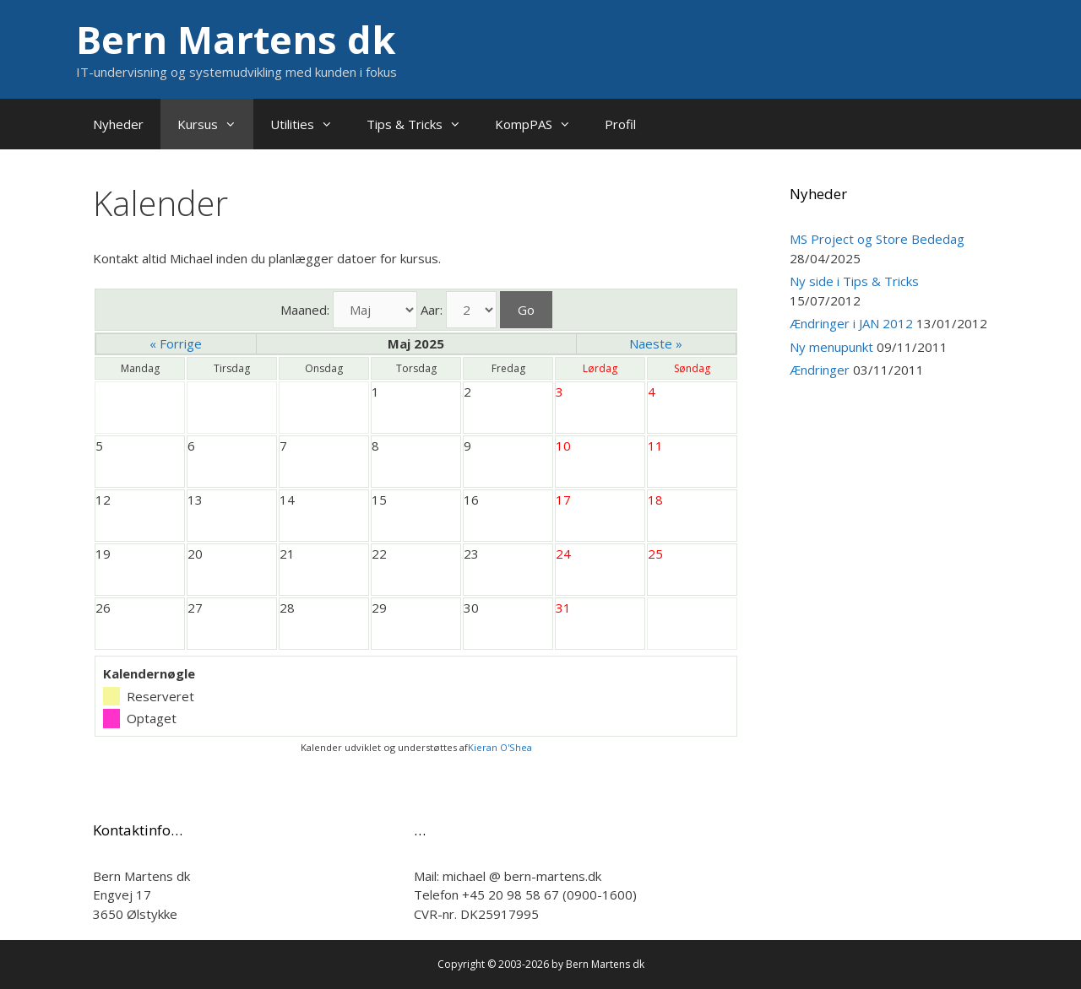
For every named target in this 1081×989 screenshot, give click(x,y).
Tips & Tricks (422, 124)
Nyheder (118, 124)
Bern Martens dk (236, 39)
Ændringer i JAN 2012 (851, 323)
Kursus (215, 124)
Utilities (310, 124)
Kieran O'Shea (500, 747)
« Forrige (175, 343)
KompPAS (541, 124)
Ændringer (820, 369)
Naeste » (655, 343)
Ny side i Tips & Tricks (854, 281)
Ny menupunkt (831, 346)
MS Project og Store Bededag (877, 238)
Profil (620, 124)
